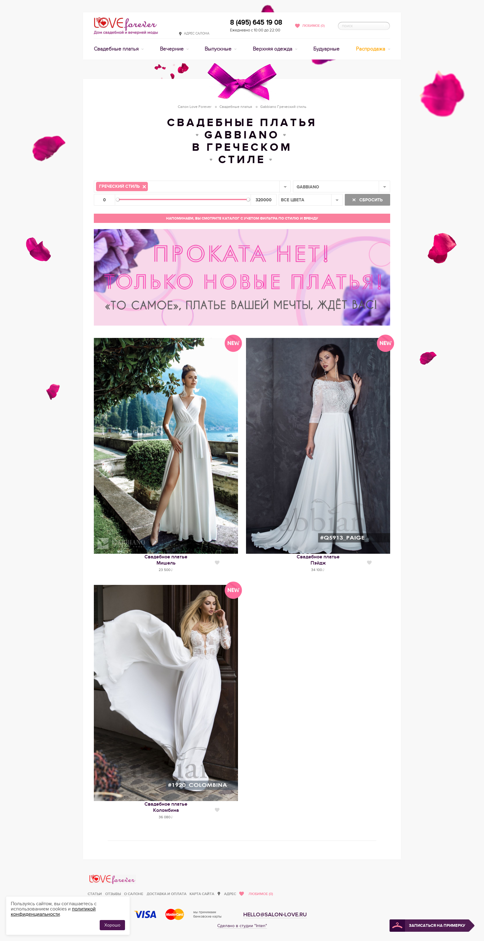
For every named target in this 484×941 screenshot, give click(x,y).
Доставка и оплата (166, 894)
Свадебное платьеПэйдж (318, 560)
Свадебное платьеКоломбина (165, 807)
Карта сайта (202, 894)
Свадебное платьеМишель (165, 560)
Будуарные (326, 49)
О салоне (133, 894)
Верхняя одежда (273, 49)
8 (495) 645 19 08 (256, 22)
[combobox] (192, 186)
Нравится (217, 563)
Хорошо (112, 925)
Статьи (95, 894)
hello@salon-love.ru (275, 914)
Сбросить (370, 200)
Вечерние (172, 49)
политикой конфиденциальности (53, 911)
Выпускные (219, 49)
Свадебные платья (117, 49)
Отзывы (113, 894)
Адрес (230, 894)
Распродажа (371, 49)
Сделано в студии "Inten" (242, 925)
